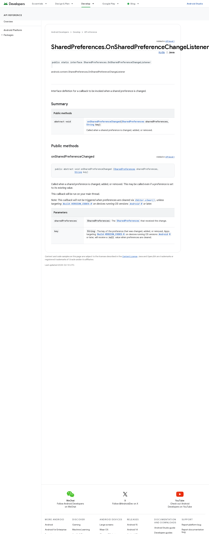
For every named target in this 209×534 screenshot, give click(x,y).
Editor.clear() (145, 200)
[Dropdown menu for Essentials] (47, 3)
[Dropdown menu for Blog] (139, 3)
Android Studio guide (164, 527)
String (90, 124)
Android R (136, 203)
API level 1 (170, 41)
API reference (13, 15)
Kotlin (162, 52)
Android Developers (60, 32)
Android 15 (132, 524)
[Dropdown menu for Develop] (94, 3)
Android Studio (195, 3)
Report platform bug (191, 524)
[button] (20, 35)
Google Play (108, 3)
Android (49, 524)
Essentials (37, 3)
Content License (129, 256)
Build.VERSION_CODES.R (77, 203)
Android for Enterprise (55, 529)
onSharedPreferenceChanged (104, 121)
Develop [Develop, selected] (85, 3)
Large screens (106, 524)
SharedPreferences (133, 121)
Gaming (76, 524)
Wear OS (104, 529)
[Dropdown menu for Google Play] (119, 3)
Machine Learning (81, 529)
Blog (133, 3)
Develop (76, 32)
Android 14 (132, 529)
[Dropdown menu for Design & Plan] (73, 3)
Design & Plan (62, 3)
